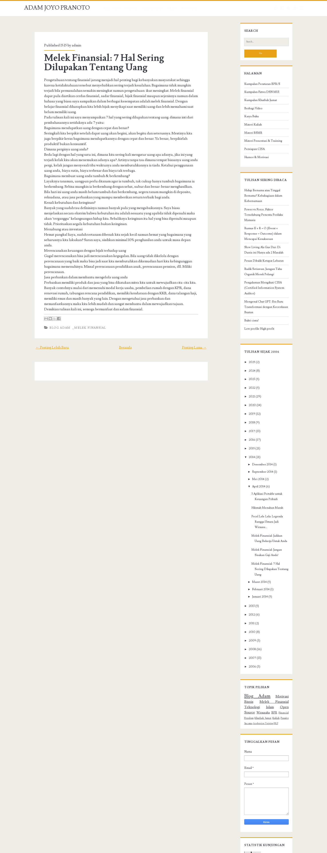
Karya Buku (242, 125)
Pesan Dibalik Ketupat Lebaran (255, 254)
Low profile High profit (250, 311)
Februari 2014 (252, 550)
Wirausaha (242, 668)
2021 (243, 379)
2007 (243, 619)
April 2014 (250, 469)
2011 (243, 584)
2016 (243, 422)
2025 (243, 344)
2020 (243, 387)
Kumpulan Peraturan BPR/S (253, 93)
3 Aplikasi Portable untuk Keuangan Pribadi (270, 476)
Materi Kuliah (244, 134)
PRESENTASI (152, 8)
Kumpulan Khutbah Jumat (251, 109)
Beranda (112, 8)
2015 (243, 430)
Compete (137, 848)
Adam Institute (200, 848)
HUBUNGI (190, 8)
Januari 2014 (251, 557)
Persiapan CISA (245, 158)
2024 (243, 353)
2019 (243, 396)
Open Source (287, 662)
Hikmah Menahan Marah (258, 485)
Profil (131, 8)
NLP (283, 673)
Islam (271, 662)
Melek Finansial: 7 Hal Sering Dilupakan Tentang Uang (117, 62)
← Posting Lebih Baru (42, 326)
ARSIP (172, 8)
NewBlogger (159, 848)
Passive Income (251, 673)
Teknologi (258, 662)
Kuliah (239, 673)
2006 (243, 627)
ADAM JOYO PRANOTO (57, 8)
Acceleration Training (270, 673)
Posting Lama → (204, 326)
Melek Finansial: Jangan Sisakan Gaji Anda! (270, 521)
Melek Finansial (81, 306)
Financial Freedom (268, 668)
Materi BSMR (244, 141)
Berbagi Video (244, 117)
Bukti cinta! (242, 303)
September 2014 (253, 454)
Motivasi (267, 657)
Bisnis (281, 657)
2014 (243, 439)
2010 (243, 593)
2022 (243, 370)
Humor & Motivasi (247, 166)
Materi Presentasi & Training (254, 150)
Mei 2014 (249, 461)
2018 (243, 405)
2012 (243, 575)
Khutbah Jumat (289, 668)
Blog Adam (50, 306)
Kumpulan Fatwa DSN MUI (252, 101)
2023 (243, 361)
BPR (253, 668)
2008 (243, 610)
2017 (243, 413)
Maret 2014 (250, 543)
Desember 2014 (253, 446)
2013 (243, 567)
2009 (243, 601)
